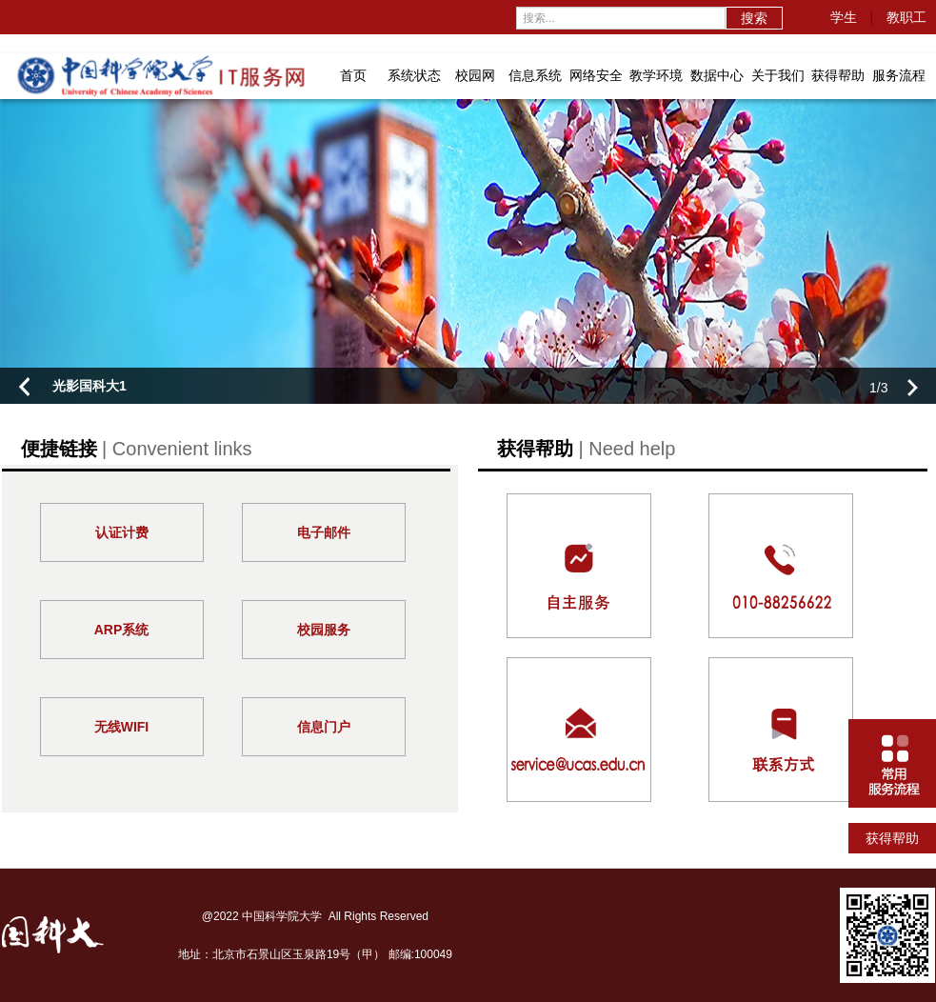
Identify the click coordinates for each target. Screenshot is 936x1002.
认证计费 (122, 532)
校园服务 (323, 629)
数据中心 (717, 75)
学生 (843, 17)
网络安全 (596, 75)
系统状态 (414, 75)
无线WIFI (121, 726)
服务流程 (899, 75)
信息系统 (535, 75)
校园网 (475, 75)
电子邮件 (323, 532)
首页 (353, 75)
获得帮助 (838, 75)
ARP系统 (121, 629)
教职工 (906, 17)
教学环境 (656, 75)
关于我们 (778, 75)
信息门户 (323, 726)
